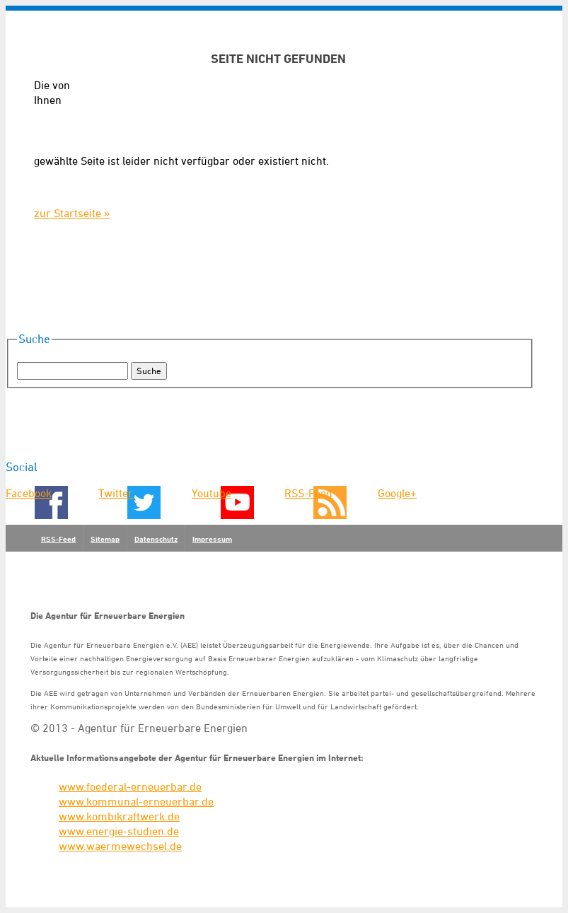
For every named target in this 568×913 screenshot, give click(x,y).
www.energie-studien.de (119, 831)
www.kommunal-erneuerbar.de (136, 801)
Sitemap (105, 539)
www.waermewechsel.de (120, 845)
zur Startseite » (72, 213)
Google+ (397, 493)
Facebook (29, 493)
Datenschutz (156, 539)
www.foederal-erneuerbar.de (130, 786)
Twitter (115, 493)
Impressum (212, 539)
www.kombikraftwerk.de (119, 816)
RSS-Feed (308, 493)
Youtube (211, 493)
